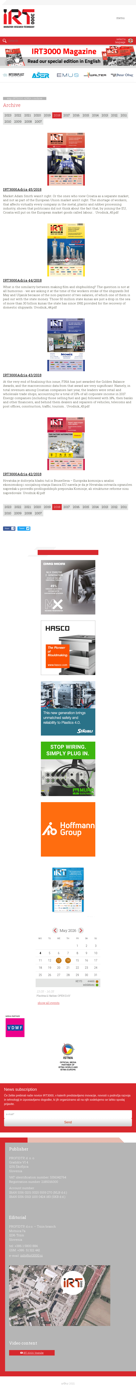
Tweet (21, 528)
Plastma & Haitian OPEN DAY (53, 995)
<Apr (55, 930)
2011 (124, 115)
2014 (95, 115)
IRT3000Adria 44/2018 (22, 280)
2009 (17, 121)
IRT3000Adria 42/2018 (22, 474)
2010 (8, 121)
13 (58, 960)
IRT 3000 (19, 20)
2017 (67, 115)
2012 (114, 115)
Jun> (81, 930)
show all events (49, 1003)
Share (7, 528)
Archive (37, 98)
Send (68, 1122)
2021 (27, 115)
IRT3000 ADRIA (22, 98)
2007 (38, 121)
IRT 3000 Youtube (33, 1353)
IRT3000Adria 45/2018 (22, 189)
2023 (8, 115)
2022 (18, 115)
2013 (105, 115)
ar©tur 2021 (68, 1383)
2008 (28, 121)
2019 (47, 115)
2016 (76, 115)
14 (68, 960)
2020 (37, 115)
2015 (86, 115)
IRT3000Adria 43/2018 (22, 375)
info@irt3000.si (31, 1255)
